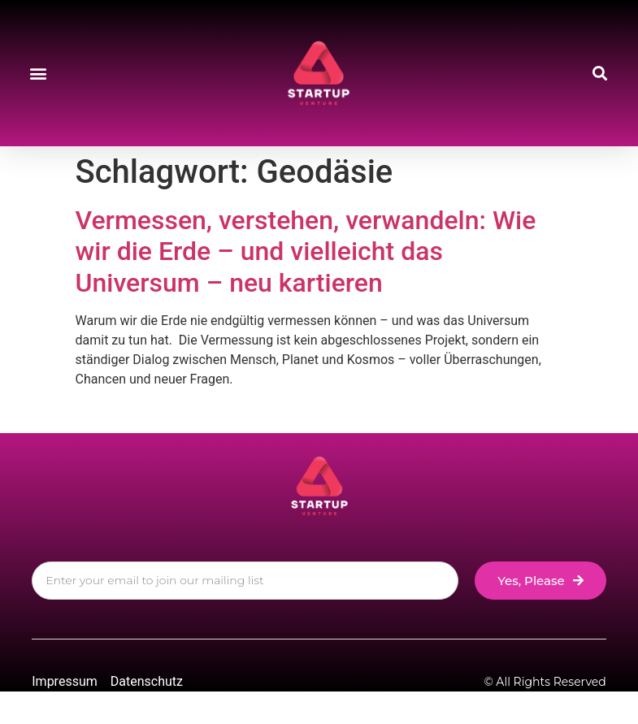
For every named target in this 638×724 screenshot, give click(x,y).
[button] (37, 73)
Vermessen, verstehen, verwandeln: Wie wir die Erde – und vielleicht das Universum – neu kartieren (306, 251)
